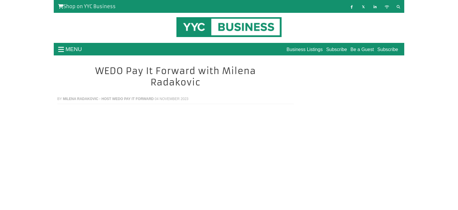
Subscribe (387, 49)
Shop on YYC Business (87, 6)
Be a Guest (362, 49)
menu (70, 49)
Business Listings (305, 49)
